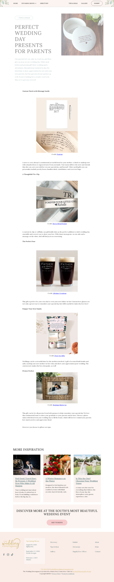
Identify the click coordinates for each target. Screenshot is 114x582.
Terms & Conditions (68, 574)
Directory (44, 3)
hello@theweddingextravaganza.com (62, 569)
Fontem (60, 154)
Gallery (84, 3)
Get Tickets (57, 522)
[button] (29, 3)
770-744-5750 (45, 569)
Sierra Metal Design (60, 224)
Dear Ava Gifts (59, 356)
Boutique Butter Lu (59, 405)
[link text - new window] (4, 555)
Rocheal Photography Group (82, 571)
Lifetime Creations (59, 293)
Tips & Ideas (73, 3)
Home (15, 3)
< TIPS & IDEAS (22, 18)
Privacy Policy (56, 574)
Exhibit (97, 3)
